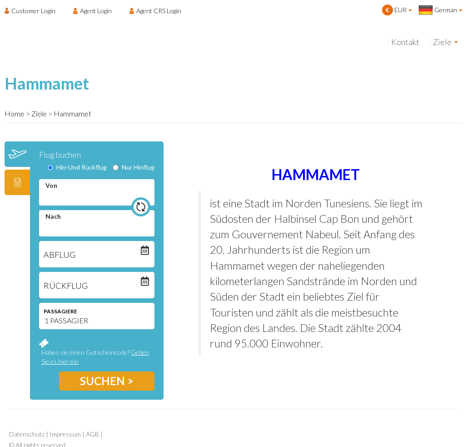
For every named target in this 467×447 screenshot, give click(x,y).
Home (15, 113)
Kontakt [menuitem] (405, 41)
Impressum (65, 434)
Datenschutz (27, 434)
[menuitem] (32, 10)
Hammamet (72, 113)
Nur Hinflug (133, 167)
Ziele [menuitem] (442, 41)
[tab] (17, 154)
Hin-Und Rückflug (77, 167)
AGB (92, 434)
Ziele (39, 113)
